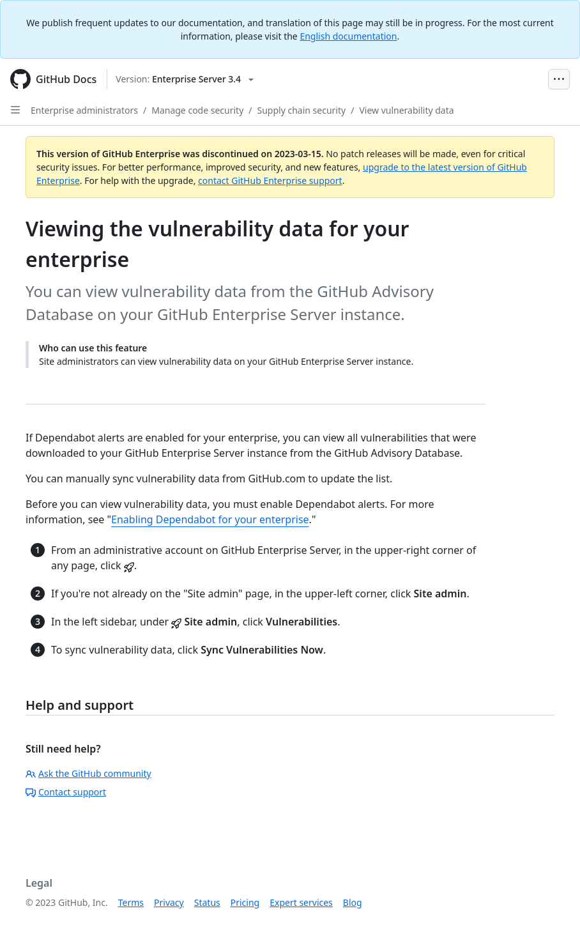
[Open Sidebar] (15, 110)
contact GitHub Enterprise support (270, 180)
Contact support (66, 792)
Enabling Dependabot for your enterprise (210, 519)
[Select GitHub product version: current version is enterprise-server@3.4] (184, 79)
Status (207, 902)
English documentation (348, 36)
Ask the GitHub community (88, 773)
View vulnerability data (406, 110)
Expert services (301, 902)
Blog (352, 902)
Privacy (169, 902)
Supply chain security (301, 110)
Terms (131, 902)
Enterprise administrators (84, 110)
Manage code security (197, 110)
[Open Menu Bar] (559, 79)
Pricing (245, 902)
